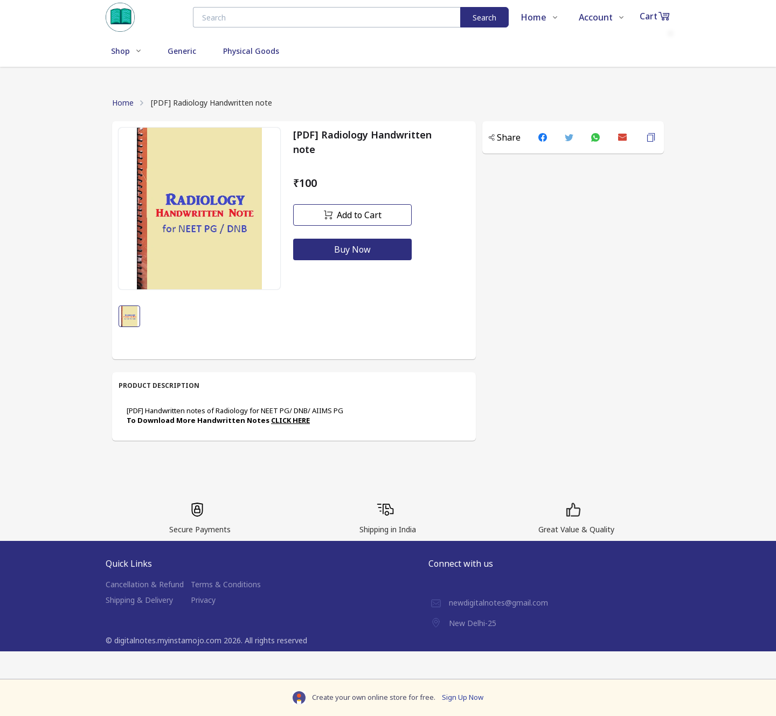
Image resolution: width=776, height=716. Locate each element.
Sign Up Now (462, 697)
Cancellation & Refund (145, 584)
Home (123, 103)
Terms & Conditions (226, 584)
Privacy (203, 600)
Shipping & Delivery (139, 600)
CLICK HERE (290, 420)
